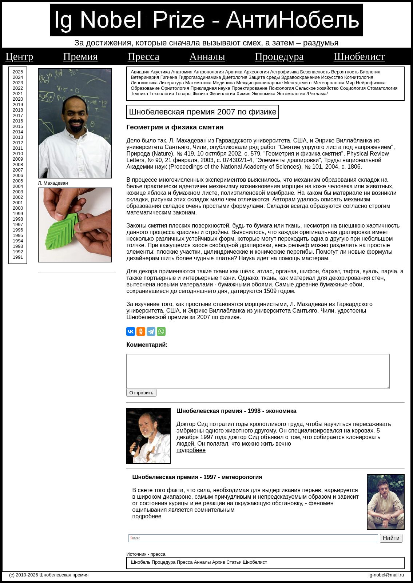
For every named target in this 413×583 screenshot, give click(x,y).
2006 (18, 175)
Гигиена (164, 77)
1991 (18, 257)
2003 (18, 191)
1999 (18, 213)
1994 (18, 241)
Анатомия (177, 72)
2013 (18, 137)
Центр (19, 56)
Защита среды (260, 77)
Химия (221, 93)
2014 (18, 131)
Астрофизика (280, 72)
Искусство (328, 77)
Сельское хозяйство (283, 88)
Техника (373, 88)
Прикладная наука (176, 88)
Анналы (207, 56)
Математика (166, 82)
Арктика (229, 72)
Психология (247, 88)
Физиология (200, 93)
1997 (18, 224)
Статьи (230, 563)
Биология (366, 72)
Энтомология (268, 93)
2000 (18, 208)
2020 (18, 99)
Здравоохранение (296, 77)
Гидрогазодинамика (196, 77)
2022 (18, 88)
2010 (18, 153)
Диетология (231, 77)
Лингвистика (384, 77)
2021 (18, 93)
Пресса (143, 56)
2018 (18, 110)
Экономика (241, 93)
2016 (18, 121)
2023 (18, 82)
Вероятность (341, 72)
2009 (18, 159)
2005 (18, 181)
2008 (18, 164)
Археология (252, 72)
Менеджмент (266, 82)
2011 (18, 148)
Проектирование (216, 88)
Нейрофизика (338, 82)
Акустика (156, 72)
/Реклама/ (294, 93)
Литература (139, 82)
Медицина (192, 82)
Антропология (205, 72)
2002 (18, 197)
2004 (18, 186)
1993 (18, 246)
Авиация (136, 72)
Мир (318, 82)
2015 (18, 126)
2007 (18, 170)
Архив (214, 563)
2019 (18, 104)
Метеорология (297, 82)
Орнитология (141, 88)
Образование (369, 82)
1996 (18, 230)
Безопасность (311, 72)
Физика (178, 93)
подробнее (187, 450)
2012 (18, 142)
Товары (161, 93)
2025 (18, 72)
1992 (18, 251)
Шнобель (137, 563)
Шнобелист (359, 56)
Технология (139, 93)
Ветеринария (141, 77)
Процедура (279, 56)
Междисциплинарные (227, 82)
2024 (18, 77)
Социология (319, 88)
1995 (18, 235)
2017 (18, 115)
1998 (18, 219)
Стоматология (348, 88)
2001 (18, 202)
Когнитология (355, 77)
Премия (80, 56)
